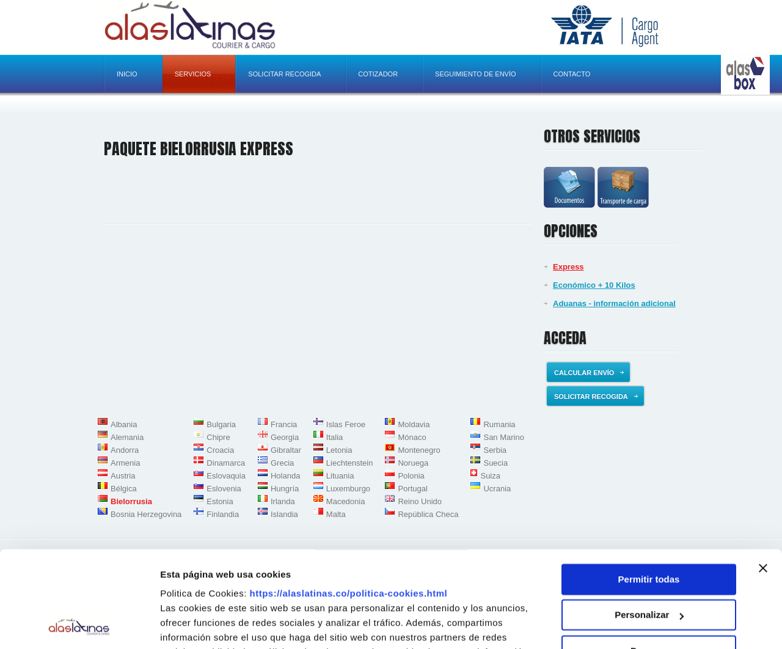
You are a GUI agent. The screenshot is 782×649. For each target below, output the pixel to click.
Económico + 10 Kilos (594, 285)
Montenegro (419, 450)
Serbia (494, 450)
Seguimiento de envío (475, 74)
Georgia (285, 437)
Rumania (499, 424)
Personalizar (649, 524)
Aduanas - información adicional (614, 303)
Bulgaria (221, 424)
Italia (334, 437)
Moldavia (413, 424)
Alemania (127, 437)
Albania (124, 424)
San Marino (503, 437)
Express (568, 266)
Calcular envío (589, 372)
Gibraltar (286, 450)
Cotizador (378, 74)
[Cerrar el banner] (763, 478)
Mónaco (412, 437)
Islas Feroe (345, 424)
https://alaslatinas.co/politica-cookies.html (349, 503)
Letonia (339, 450)
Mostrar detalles (196, 625)
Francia (284, 424)
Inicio (127, 74)
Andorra (125, 450)
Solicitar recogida (284, 74)
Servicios (193, 74)
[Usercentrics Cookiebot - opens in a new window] (79, 625)
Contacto (572, 74)
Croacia (220, 450)
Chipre (218, 437)
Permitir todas (649, 489)
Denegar (648, 561)
